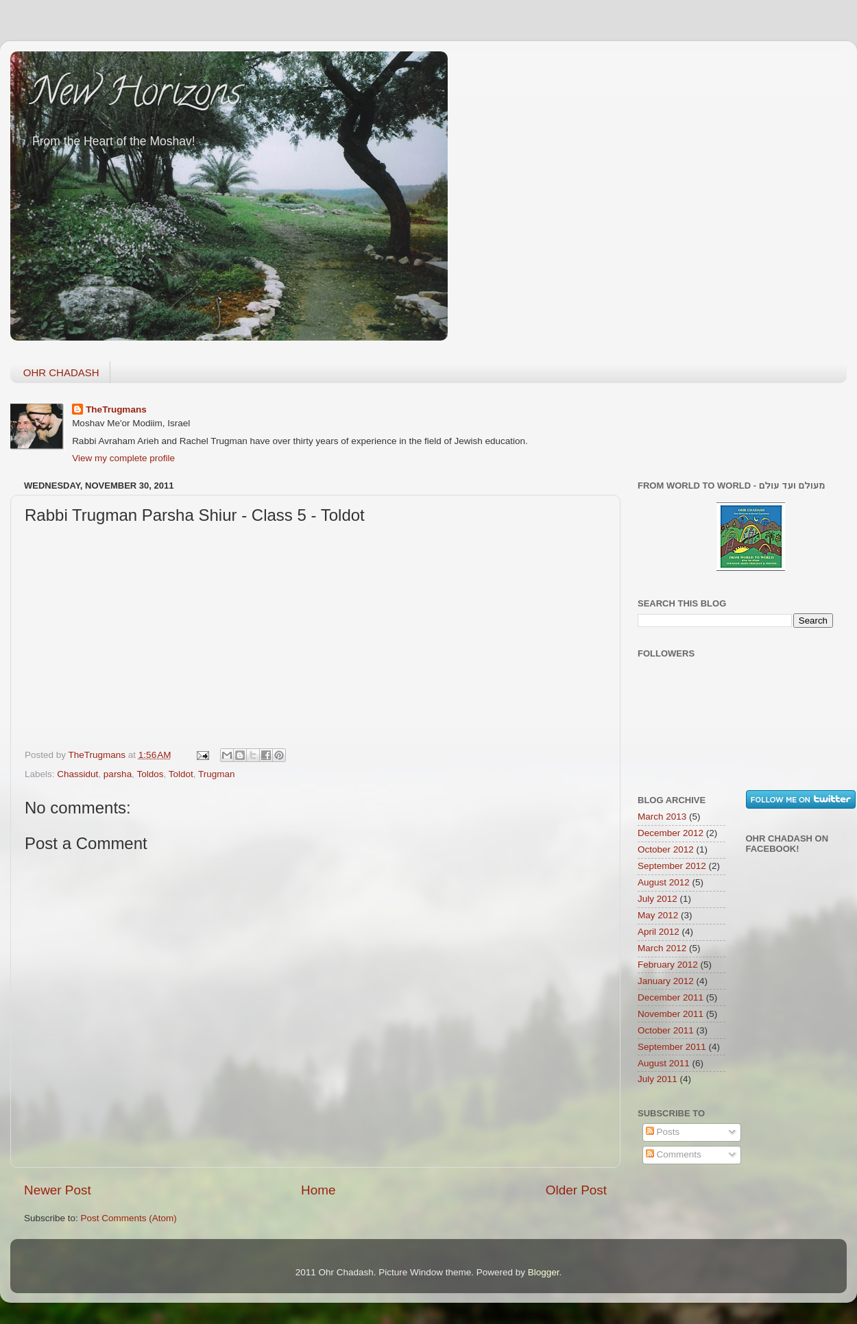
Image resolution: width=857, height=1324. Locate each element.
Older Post (576, 1190)
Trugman (216, 774)
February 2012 (668, 964)
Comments (673, 1154)
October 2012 (666, 849)
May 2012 (658, 915)
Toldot (181, 774)
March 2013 (662, 816)
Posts (663, 1132)
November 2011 (670, 1014)
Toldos (149, 774)
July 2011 (657, 1079)
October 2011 (666, 1030)
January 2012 (666, 981)
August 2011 (664, 1063)
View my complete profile (123, 458)
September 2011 (672, 1047)
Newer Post (57, 1190)
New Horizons (136, 95)
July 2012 (657, 899)
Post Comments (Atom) (129, 1218)
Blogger (543, 1272)
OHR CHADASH (61, 372)
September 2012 (672, 866)
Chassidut (77, 774)
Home (318, 1190)
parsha (118, 774)
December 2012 (670, 833)
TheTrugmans (116, 409)
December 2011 (670, 997)
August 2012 (664, 882)
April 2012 (658, 932)
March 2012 (662, 948)
